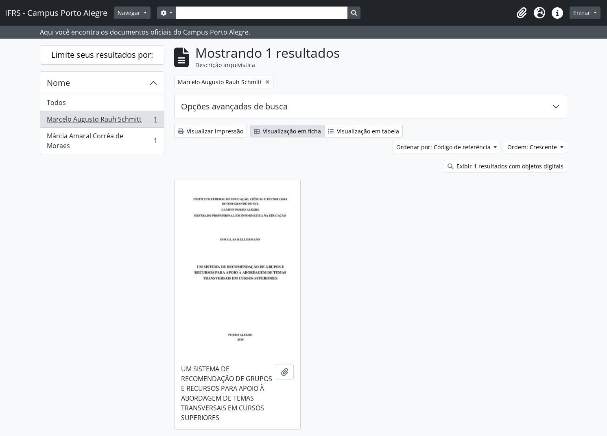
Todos (56, 102)
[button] (522, 13)
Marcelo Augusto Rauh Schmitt (101, 121)
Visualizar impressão (210, 131)
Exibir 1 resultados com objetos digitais (505, 166)
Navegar (130, 13)
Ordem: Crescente (533, 147)
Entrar (582, 13)
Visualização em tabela (363, 131)
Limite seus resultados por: (102, 54)
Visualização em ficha (287, 131)
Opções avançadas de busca (234, 106)
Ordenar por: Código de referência (444, 147)
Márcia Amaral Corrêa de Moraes (101, 140)
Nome (58, 82)
